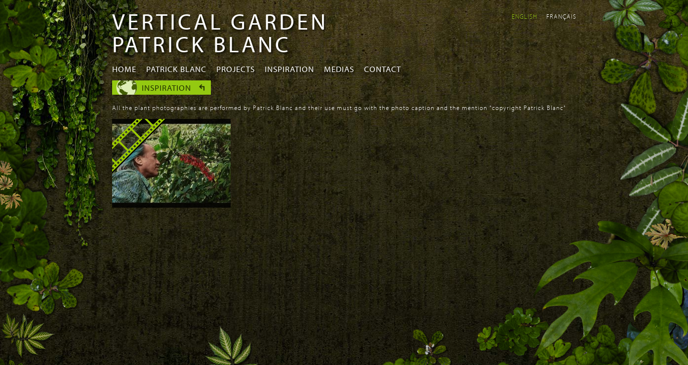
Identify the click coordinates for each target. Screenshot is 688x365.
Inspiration (289, 69)
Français (561, 16)
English (524, 16)
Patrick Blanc (176, 69)
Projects (235, 69)
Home (124, 69)
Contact (382, 69)
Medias (339, 69)
